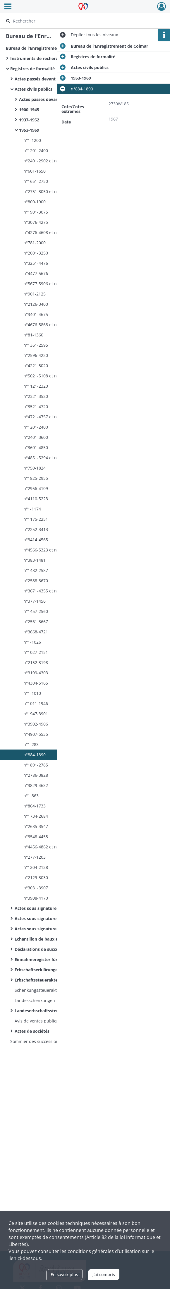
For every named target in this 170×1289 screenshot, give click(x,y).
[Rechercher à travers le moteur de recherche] (80, 20)
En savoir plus (64, 1274)
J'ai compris (103, 1274)
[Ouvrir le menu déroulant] (7, 7)
